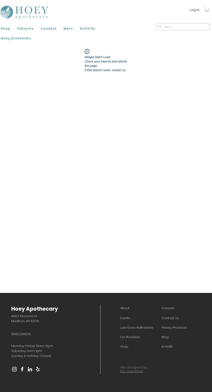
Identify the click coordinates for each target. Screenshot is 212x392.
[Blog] (178, 337)
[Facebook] (22, 369)
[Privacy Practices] (181, 328)
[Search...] (182, 27)
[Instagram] (14, 369)
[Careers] (178, 308)
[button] (25, 29)
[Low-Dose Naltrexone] (139, 328)
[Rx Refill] (178, 347)
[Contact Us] (178, 318)
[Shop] (136, 347)
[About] (136, 308)
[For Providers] (136, 337)
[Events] (136, 318)
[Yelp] (38, 369)
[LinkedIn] (30, 369)
